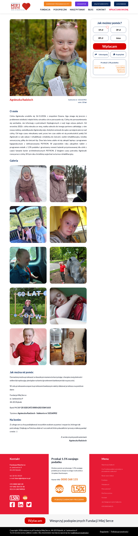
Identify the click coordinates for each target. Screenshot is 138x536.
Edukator (81, 4)
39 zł (118, 29)
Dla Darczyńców (107, 493)
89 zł (100, 38)
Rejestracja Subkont (108, 465)
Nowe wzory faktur (108, 476)
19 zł (100, 29)
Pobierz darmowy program (69, 499)
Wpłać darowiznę (118, 9)
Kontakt (101, 9)
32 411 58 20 (17, 476)
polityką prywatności (80, 533)
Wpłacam (35, 521)
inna (118, 38)
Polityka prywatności (119, 531)
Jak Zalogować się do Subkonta (111, 502)
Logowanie (121, 4)
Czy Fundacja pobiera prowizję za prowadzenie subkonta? (112, 470)
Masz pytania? (77, 9)
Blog (90, 9)
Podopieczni (60, 9)
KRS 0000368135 (107, 506)
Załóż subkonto (101, 4)
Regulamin (104, 531)
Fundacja (45, 9)
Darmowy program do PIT (57, 4)
